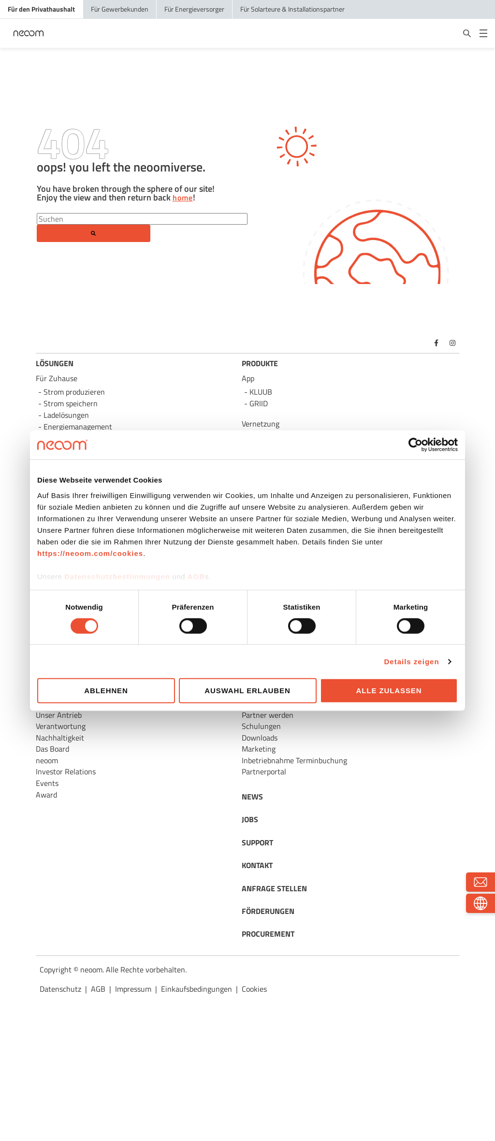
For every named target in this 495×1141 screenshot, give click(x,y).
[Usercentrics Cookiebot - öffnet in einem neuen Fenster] (415, 445)
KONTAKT (257, 865)
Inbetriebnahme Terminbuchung (294, 760)
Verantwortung (61, 726)
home (183, 198)
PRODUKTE (260, 363)
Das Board (52, 749)
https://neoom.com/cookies (90, 553)
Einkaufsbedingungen (196, 989)
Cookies (254, 989)
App (248, 378)
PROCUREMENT (268, 934)
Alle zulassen (389, 690)
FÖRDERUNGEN (268, 911)
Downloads (259, 737)
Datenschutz (60, 989)
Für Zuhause (56, 378)
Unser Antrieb (59, 715)
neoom (47, 760)
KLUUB (260, 392)
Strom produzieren (74, 392)
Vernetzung (260, 423)
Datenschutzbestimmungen (117, 576)
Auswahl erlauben (247, 690)
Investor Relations (66, 771)
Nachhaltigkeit (60, 737)
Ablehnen (106, 690)
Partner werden (267, 715)
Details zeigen (411, 661)
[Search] (142, 219)
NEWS (252, 796)
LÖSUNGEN (54, 363)
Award (46, 794)
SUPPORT (257, 842)
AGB (196, 576)
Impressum (133, 989)
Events (47, 783)
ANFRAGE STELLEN (274, 888)
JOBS (250, 819)
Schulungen (261, 726)
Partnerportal (264, 771)
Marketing (259, 749)
